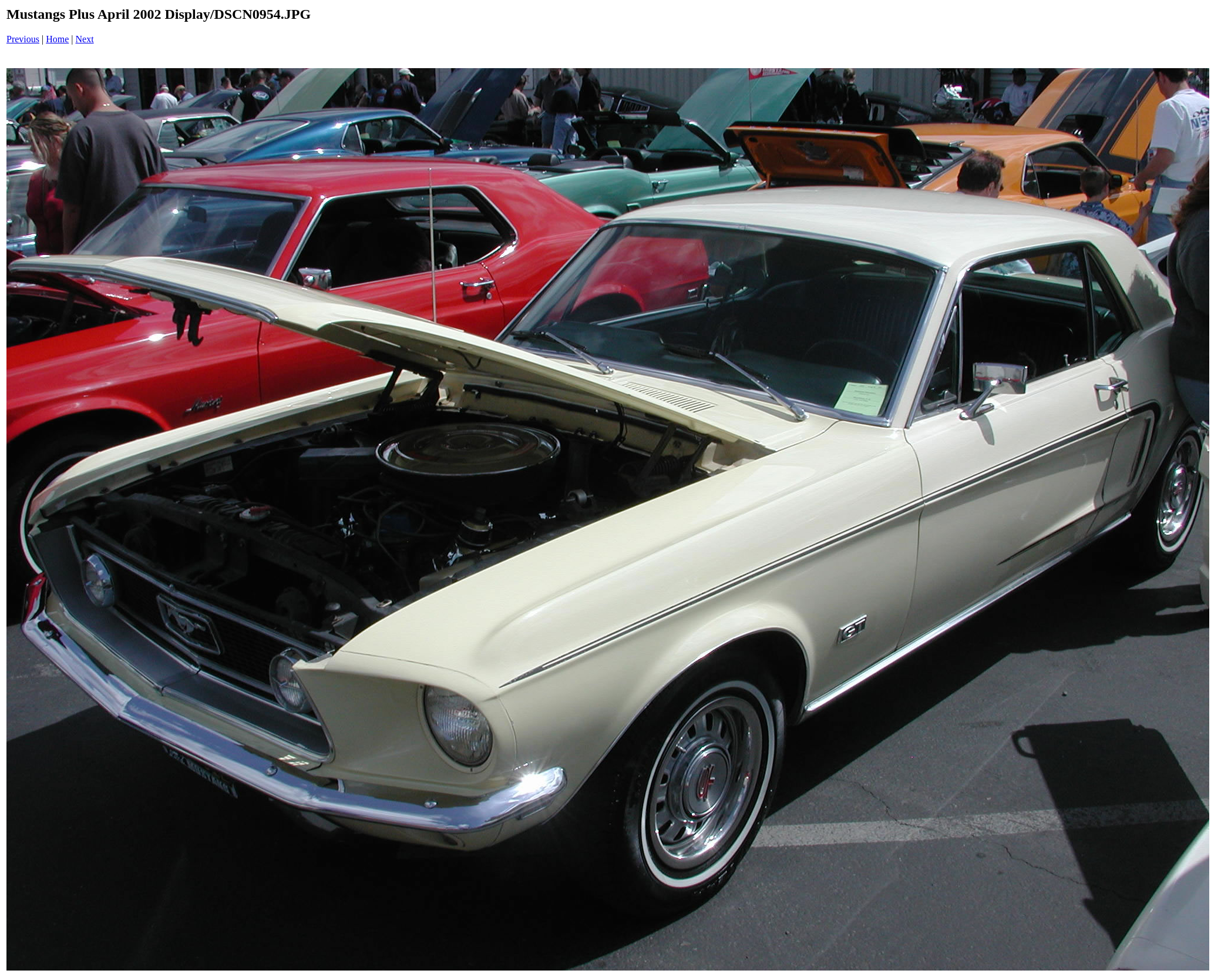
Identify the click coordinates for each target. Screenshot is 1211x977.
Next (85, 39)
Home (57, 39)
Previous (22, 39)
